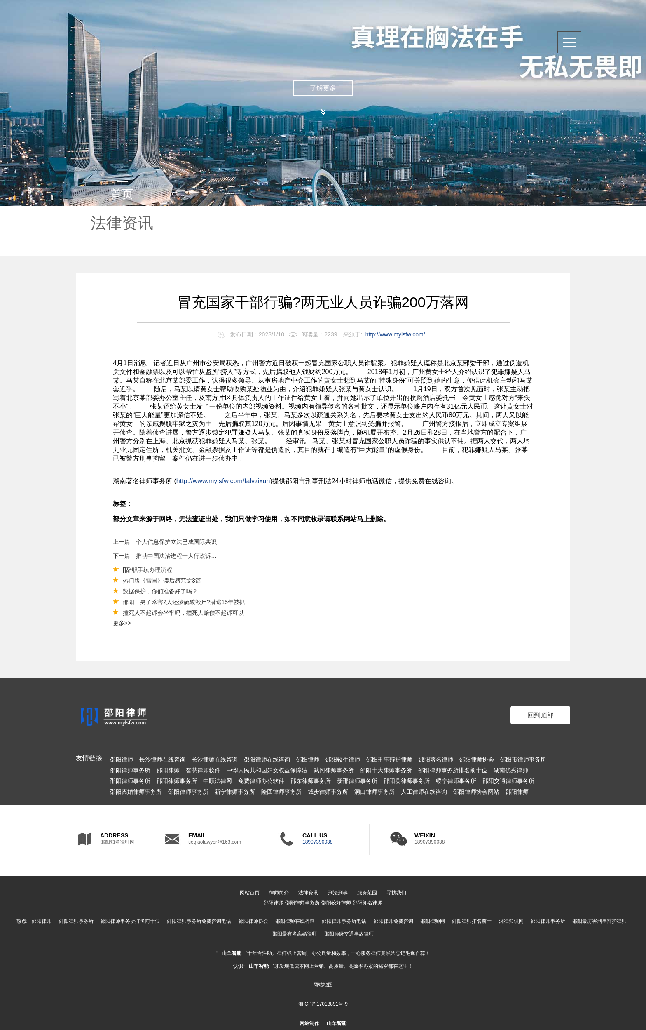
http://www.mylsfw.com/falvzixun (223, 480)
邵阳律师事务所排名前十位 (452, 770)
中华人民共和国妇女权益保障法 (267, 770)
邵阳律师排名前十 (472, 921)
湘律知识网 (511, 921)
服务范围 (367, 893)
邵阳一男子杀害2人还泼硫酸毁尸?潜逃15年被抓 (184, 602)
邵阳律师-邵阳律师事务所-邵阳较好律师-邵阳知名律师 (323, 902)
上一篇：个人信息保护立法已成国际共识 (165, 542)
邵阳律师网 (432, 921)
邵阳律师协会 (476, 759)
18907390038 (317, 842)
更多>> (122, 623)
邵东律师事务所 (310, 781)
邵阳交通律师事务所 (508, 781)
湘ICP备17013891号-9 (323, 1004)
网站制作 (309, 1023)
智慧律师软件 (203, 770)
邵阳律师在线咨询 (267, 759)
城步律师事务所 (328, 791)
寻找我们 (396, 893)
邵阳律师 (121, 759)
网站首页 (250, 893)
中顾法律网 (217, 781)
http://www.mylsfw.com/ (395, 334)
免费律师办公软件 (261, 781)
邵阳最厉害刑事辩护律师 (599, 921)
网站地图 (323, 985)
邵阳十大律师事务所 (386, 770)
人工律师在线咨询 (424, 791)
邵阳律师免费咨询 (393, 921)
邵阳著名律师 (436, 759)
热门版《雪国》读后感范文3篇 (162, 580)
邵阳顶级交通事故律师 (349, 934)
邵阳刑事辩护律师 (389, 759)
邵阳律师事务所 (130, 770)
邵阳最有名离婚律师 (294, 934)
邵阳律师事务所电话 (344, 921)
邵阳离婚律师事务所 (136, 791)
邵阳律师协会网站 (476, 791)
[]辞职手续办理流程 (147, 570)
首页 (121, 194)
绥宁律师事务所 (456, 781)
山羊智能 (231, 953)
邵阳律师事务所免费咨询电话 (199, 921)
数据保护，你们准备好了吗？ (160, 591)
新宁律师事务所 (235, 791)
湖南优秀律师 (511, 770)
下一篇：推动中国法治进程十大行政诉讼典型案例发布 (165, 556)
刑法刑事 (338, 893)
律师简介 (279, 893)
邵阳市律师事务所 (523, 759)
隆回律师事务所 (281, 791)
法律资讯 (122, 223)
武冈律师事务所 (334, 770)
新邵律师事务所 (357, 781)
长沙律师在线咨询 (162, 759)
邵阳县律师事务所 (407, 781)
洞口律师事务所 (374, 791)
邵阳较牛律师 (342, 759)
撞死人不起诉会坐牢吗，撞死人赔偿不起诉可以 (183, 612)
